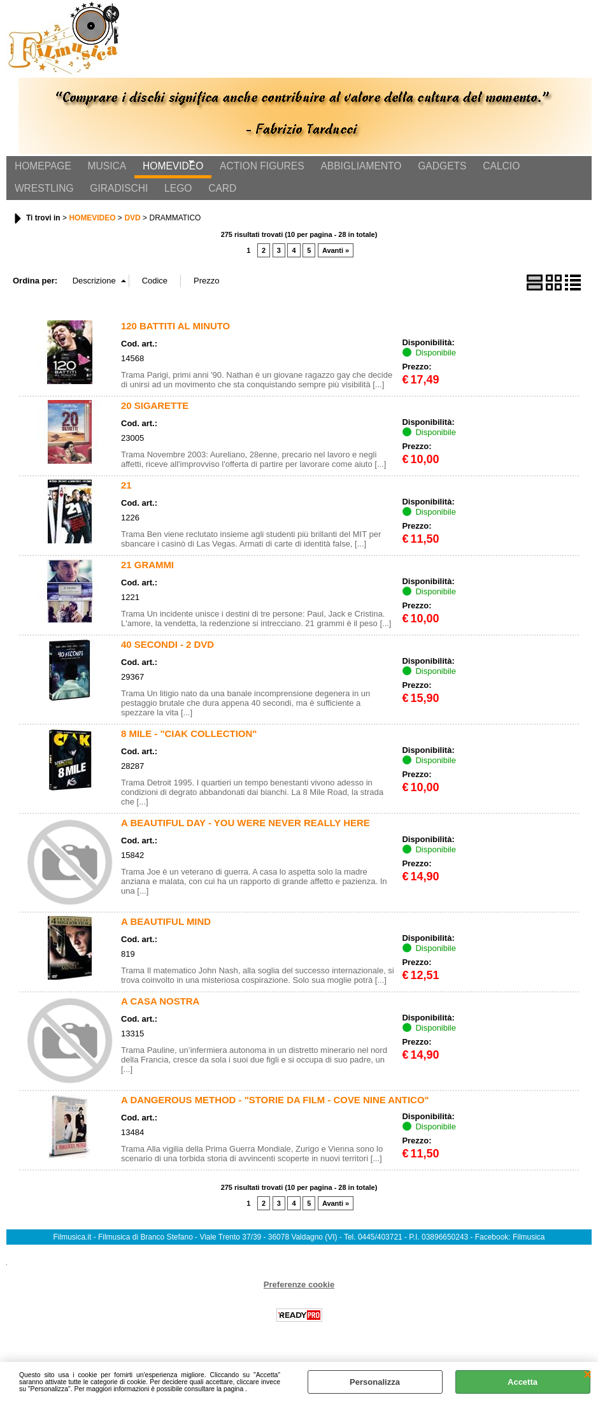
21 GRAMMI (147, 575)
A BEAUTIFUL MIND (166, 932)
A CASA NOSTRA (160, 1011)
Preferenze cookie (299, 1295)
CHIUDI (587, 1374)
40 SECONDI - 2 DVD (167, 655)
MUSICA (101, 169)
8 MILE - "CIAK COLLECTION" (189, 744)
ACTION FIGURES (249, 169)
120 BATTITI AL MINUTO (175, 336)
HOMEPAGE (41, 169)
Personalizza (375, 1382)
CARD (138, 197)
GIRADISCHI (42, 197)
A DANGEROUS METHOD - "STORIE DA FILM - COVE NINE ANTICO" (275, 1110)
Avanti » (335, 262)
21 (126, 495)
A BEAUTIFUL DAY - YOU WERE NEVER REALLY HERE (245, 833)
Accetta (522, 1382)
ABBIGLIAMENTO (344, 169)
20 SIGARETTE (155, 416)
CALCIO (477, 169)
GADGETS (422, 169)
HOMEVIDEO (164, 169)
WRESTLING (538, 169)
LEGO (97, 197)
